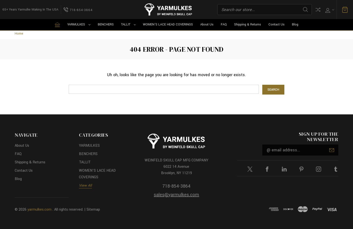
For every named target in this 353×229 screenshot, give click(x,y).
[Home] (57, 24)
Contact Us (276, 24)
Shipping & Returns (247, 24)
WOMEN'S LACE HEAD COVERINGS (168, 24)
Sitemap (93, 209)
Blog (295, 24)
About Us (207, 24)
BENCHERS (106, 24)
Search (305, 9)
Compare (317, 9)
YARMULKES (78, 24)
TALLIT (128, 24)
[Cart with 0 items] (345, 9)
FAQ (224, 24)
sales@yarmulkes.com (176, 195)
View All (85, 185)
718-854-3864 (176, 186)
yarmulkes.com (39, 209)
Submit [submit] (332, 150)
